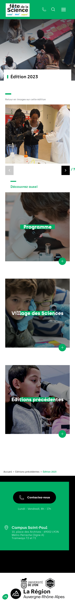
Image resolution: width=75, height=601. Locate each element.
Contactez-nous (34, 497)
